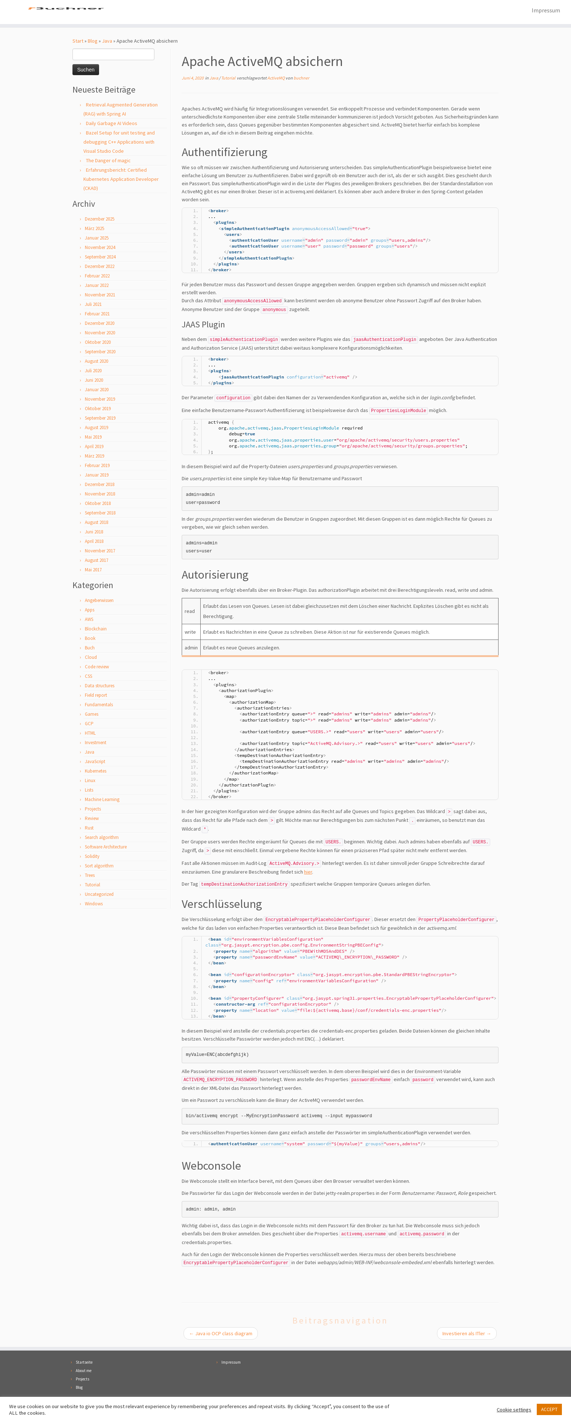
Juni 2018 (94, 532)
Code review (97, 667)
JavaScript (95, 762)
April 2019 (94, 447)
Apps (89, 610)
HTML (90, 734)
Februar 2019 (97, 466)
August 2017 (96, 561)
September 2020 (100, 352)
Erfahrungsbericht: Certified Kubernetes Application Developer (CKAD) (121, 179)
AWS (89, 620)
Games (91, 715)
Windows (94, 904)
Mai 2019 (93, 438)
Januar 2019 (97, 476)
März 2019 (94, 457)
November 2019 (100, 400)
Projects (93, 810)
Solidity (92, 857)
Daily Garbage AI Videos (111, 124)
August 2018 (96, 523)
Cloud (91, 658)
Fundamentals (99, 705)
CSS (88, 677)
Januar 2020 (97, 390)
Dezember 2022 (99, 267)
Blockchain (96, 629)
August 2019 (96, 428)
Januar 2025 (97, 239)
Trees (90, 876)
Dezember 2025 (99, 220)
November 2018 (100, 495)
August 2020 (96, 362)
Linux (90, 781)
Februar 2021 (97, 314)
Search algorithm (102, 838)
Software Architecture (106, 847)
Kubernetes (95, 772)
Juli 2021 (93, 305)
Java (107, 41)
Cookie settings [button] (514, 1409)
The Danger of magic (108, 161)
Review (92, 819)
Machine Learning (102, 800)
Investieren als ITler (466, 1334)
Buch (90, 648)
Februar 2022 (97, 276)
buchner (301, 78)
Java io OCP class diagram (220, 1334)
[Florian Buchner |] (66, 12)
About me (83, 1371)
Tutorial (92, 885)
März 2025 (94, 229)
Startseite (84, 1362)
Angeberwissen (99, 601)
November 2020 (100, 333)
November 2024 (100, 248)
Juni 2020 (94, 381)
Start (77, 41)
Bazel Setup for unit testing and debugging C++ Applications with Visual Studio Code (119, 142)
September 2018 (100, 513)
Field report (96, 696)
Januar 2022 (97, 286)
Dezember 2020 (99, 324)
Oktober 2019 (98, 409)
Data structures (99, 686)
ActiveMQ (276, 78)
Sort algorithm (99, 866)
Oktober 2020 (98, 343)
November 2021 (100, 295)
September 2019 (100, 419)
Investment (95, 743)
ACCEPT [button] (549, 1409)
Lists (89, 791)
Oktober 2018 (98, 504)
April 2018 (94, 542)
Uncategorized (99, 895)
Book (90, 639)
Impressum (546, 10)
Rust (89, 828)
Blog (93, 41)
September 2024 (100, 258)
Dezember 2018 (99, 485)
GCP (89, 724)
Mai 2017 (93, 570)
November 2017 (100, 551)
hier (308, 872)
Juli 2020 (93, 371)
